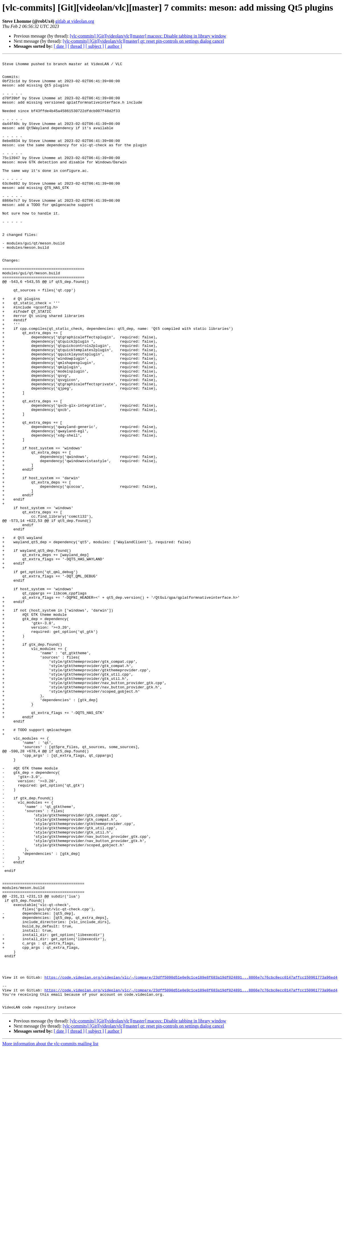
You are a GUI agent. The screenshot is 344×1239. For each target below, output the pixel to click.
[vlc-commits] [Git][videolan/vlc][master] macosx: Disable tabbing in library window (148, 36)
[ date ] (60, 46)
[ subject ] (95, 46)
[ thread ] (76, 46)
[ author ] (113, 46)
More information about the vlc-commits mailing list (50, 1234)
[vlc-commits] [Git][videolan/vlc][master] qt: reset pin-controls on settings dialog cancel (143, 41)
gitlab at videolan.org (74, 21)
